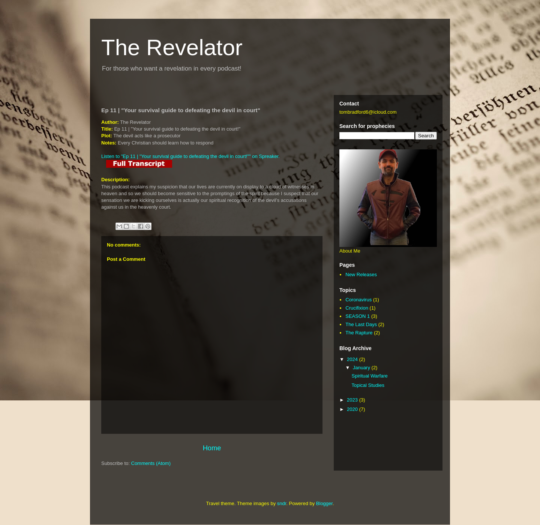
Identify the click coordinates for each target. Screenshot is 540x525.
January (362, 367)
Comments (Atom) (151, 463)
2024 (353, 359)
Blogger (324, 503)
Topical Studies (367, 385)
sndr (281, 503)
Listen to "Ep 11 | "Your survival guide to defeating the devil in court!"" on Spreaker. (190, 156)
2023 (353, 400)
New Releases (361, 274)
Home (212, 448)
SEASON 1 (357, 316)
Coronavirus (358, 299)
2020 (353, 409)
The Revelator (172, 47)
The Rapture (358, 332)
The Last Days (361, 324)
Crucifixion (356, 308)
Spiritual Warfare (369, 376)
